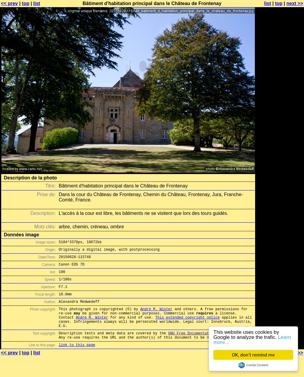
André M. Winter (156, 317)
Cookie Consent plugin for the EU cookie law (253, 365)
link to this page (77, 359)
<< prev (9, 3)
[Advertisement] (280, 147)
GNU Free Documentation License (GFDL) (207, 346)
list (36, 3)
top (25, 3)
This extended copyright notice (187, 328)
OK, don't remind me (253, 355)
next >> (294, 3)
